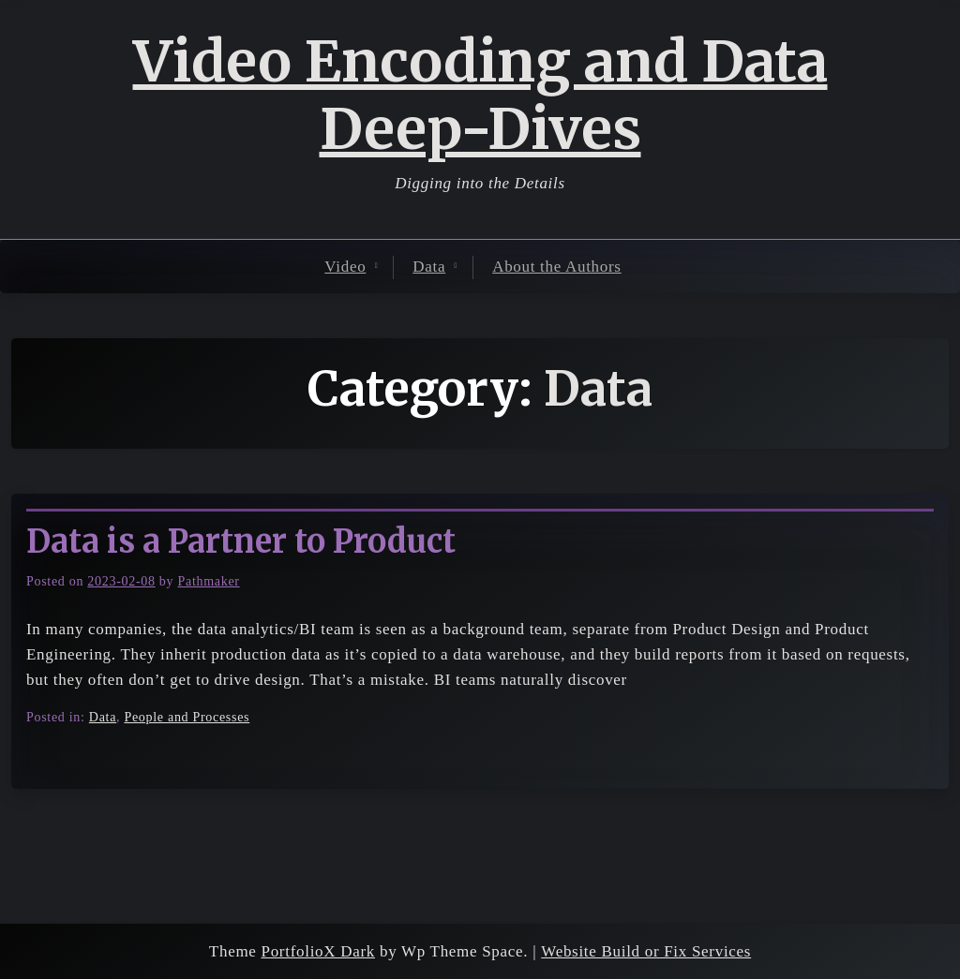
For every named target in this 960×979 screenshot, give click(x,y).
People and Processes (186, 717)
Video (345, 266)
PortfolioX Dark (318, 951)
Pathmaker (208, 581)
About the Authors (557, 266)
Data (428, 266)
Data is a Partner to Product (241, 541)
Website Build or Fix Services (646, 951)
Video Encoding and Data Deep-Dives (480, 95)
